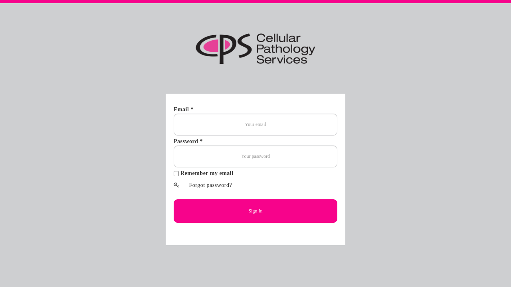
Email (182, 109)
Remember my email (207, 173)
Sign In (255, 211)
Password (187, 141)
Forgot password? (203, 185)
